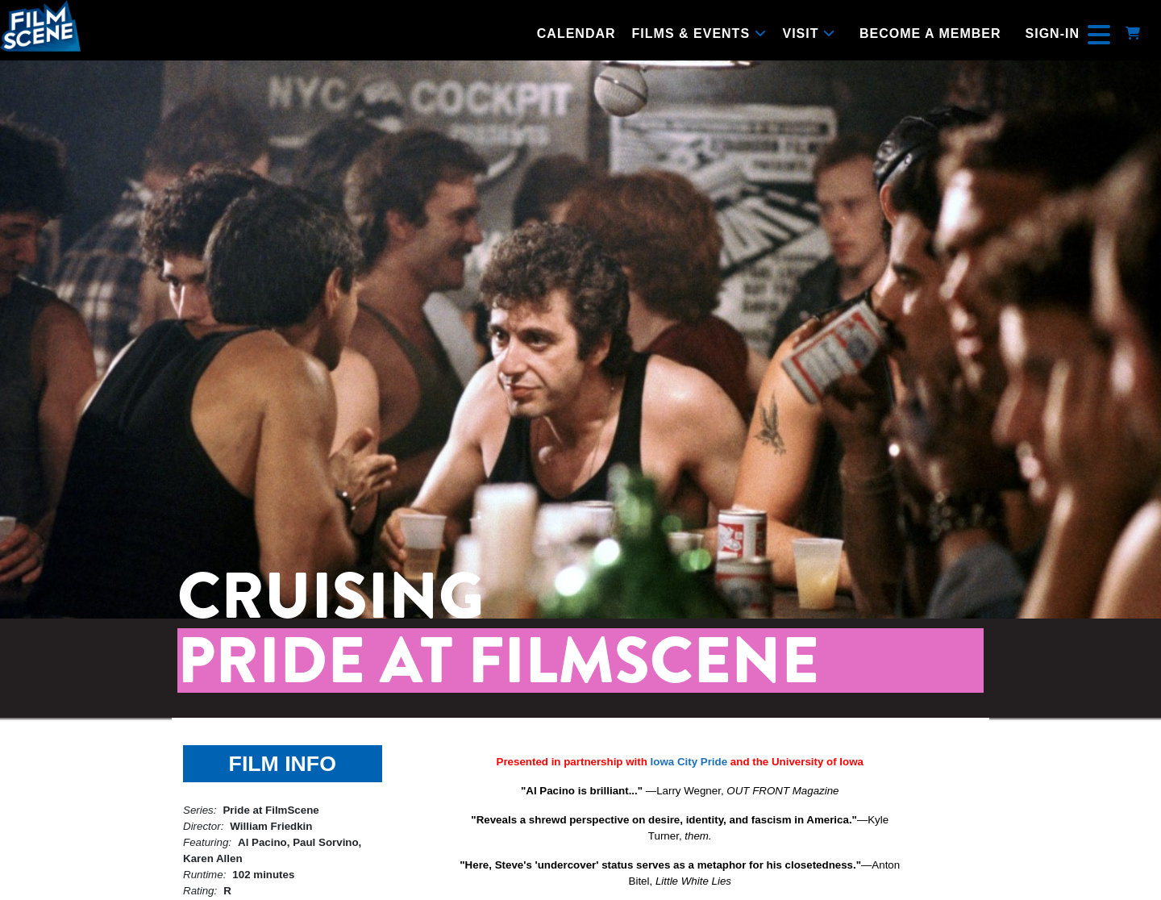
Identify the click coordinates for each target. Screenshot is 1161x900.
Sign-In (1053, 33)
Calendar (576, 33)
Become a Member (930, 33)
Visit (809, 33)
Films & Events (699, 33)
